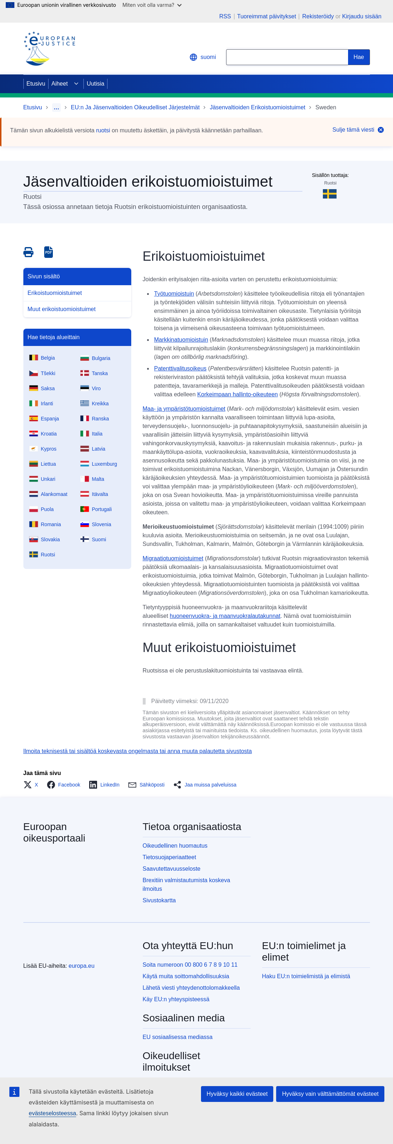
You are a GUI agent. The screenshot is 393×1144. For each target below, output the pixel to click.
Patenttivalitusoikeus (180, 368)
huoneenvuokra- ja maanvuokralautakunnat (225, 616)
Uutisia (95, 84)
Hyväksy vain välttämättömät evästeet (330, 1094)
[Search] (359, 57)
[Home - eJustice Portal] (49, 48)
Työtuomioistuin (174, 294)
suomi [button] (202, 57)
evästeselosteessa (52, 1113)
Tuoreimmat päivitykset (266, 16)
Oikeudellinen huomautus (175, 846)
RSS (225, 16)
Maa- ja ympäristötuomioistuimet (184, 409)
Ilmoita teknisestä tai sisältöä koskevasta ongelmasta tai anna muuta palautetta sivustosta (137, 751)
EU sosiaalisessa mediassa (178, 1037)
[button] (32, 784)
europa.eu (82, 966)
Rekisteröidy (318, 16)
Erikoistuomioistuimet (55, 293)
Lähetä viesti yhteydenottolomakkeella (191, 988)
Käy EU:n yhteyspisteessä (176, 999)
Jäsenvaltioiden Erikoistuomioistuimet (257, 107)
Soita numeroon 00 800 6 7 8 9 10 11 (190, 965)
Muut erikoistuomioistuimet (62, 309)
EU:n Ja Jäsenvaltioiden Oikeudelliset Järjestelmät (135, 107)
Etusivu (36, 84)
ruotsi (103, 130)
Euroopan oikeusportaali (54, 832)
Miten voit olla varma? (152, 5)
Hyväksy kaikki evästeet (237, 1094)
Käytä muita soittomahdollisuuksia (186, 976)
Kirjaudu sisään (361, 16)
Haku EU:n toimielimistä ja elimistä (306, 976)
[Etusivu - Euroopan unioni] (52, 948)
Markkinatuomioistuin (181, 340)
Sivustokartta (159, 900)
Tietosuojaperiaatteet (169, 857)
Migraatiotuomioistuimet (173, 558)
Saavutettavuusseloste (172, 869)
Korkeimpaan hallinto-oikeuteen (237, 394)
